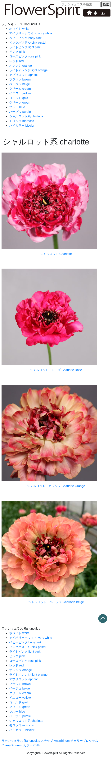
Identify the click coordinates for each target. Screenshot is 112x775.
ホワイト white (19, 28)
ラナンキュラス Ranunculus (21, 740)
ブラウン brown (20, 79)
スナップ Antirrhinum (55, 740)
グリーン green (19, 102)
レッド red (16, 61)
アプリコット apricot (23, 74)
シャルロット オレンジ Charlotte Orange (56, 486)
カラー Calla (31, 745)
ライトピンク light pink (25, 47)
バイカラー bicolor (21, 125)
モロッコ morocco (21, 121)
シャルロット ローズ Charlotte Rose (56, 370)
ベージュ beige (19, 84)
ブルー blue (17, 107)
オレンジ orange (20, 65)
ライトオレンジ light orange (28, 70)
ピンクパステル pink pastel (27, 42)
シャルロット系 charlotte (26, 116)
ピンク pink (17, 51)
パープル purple (20, 111)
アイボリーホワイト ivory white (30, 33)
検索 (106, 4)
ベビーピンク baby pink (25, 38)
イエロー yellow (20, 93)
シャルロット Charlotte (56, 254)
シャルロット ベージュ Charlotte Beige (56, 602)
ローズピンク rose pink (25, 56)
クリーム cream (20, 88)
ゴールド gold (18, 98)
